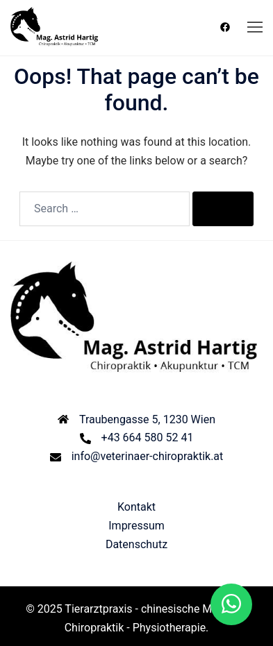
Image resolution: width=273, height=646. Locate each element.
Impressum (136, 525)
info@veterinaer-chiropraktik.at (148, 456)
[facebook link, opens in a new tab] (224, 27)
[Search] (223, 209)
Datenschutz (136, 544)
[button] (231, 604)
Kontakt (136, 506)
